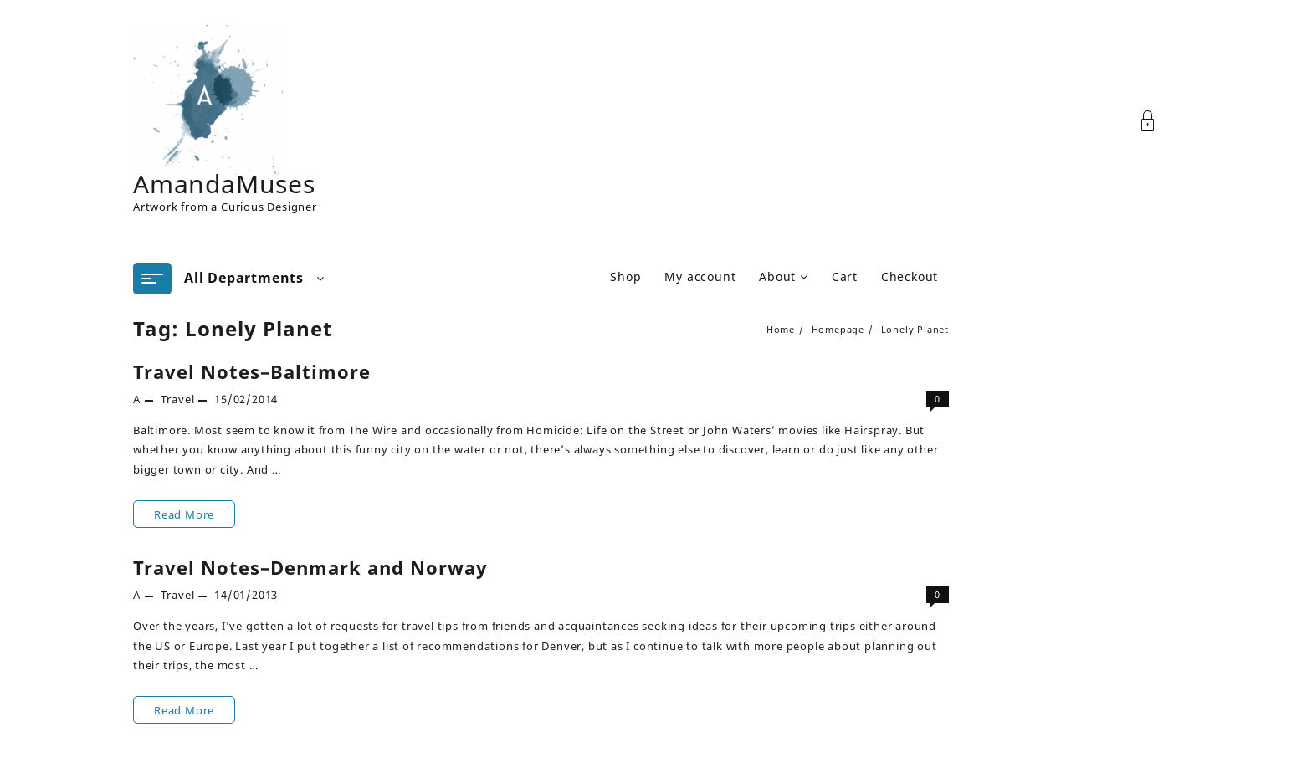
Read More (183, 514)
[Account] (1157, 121)
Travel (178, 399)
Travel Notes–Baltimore (252, 371)
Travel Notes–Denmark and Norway (310, 567)
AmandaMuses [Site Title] (224, 183)
